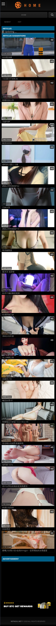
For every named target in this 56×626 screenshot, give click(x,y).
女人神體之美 (8, 357)
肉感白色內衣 (8, 507)
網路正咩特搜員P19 (10, 229)
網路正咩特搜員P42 (10, 186)
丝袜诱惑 (6, 529)
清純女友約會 (8, 336)
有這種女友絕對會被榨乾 (13, 443)
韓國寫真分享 (8, 100)
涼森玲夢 (6, 121)
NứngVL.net (28, 5)
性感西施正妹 (8, 314)
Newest (7, 22)
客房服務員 (7, 250)
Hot (19, 22)
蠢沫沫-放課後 (8, 271)
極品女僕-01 (7, 400)
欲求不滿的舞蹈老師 (11, 293)
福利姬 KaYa (7, 464)
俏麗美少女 (7, 379)
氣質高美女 (7, 143)
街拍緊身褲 (7, 57)
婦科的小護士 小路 (10, 164)
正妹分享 (6, 207)
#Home (23, 15)
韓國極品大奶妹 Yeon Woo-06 (15, 422)
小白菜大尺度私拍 (10, 79)
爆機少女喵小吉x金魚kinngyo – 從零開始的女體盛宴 (24, 550)
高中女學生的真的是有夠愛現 (14, 486)
